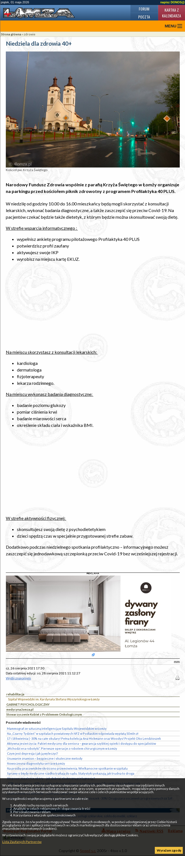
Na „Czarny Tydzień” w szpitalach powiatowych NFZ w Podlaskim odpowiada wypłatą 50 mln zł (72, 733)
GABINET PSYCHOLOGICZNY (28, 704)
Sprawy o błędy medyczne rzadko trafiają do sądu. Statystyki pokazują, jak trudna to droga (70, 773)
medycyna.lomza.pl (20, 709)
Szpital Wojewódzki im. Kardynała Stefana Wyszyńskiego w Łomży (54, 699)
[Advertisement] (93, 305)
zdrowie (29, 34)
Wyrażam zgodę (169, 850)
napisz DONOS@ (172, 2)
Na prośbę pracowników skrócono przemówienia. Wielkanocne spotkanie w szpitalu (67, 768)
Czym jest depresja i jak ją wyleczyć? (32, 753)
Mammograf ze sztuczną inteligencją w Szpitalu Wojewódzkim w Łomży (57, 728)
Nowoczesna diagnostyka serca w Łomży (36, 763)
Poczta (144, 17)
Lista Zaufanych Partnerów (22, 842)
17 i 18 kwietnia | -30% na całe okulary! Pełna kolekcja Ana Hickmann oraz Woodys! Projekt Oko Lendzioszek (84, 738)
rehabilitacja (15, 694)
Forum (144, 9)
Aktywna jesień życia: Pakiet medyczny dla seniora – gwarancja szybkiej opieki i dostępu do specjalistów (81, 743)
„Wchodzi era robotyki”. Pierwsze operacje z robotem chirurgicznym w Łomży (62, 748)
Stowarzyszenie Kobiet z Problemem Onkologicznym (44, 714)
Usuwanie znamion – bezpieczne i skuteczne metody (45, 758)
